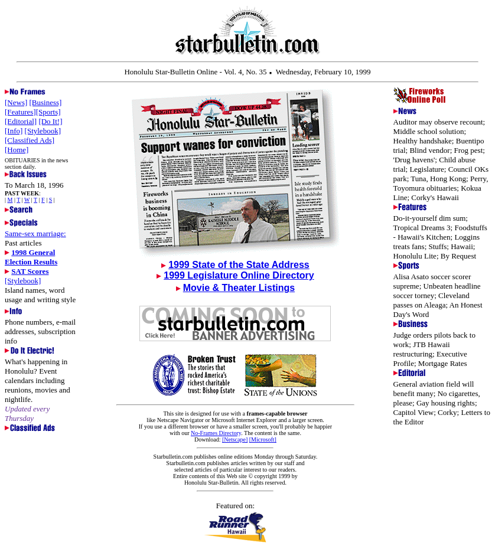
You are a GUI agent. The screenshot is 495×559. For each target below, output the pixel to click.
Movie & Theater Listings (239, 288)
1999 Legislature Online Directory (239, 275)
